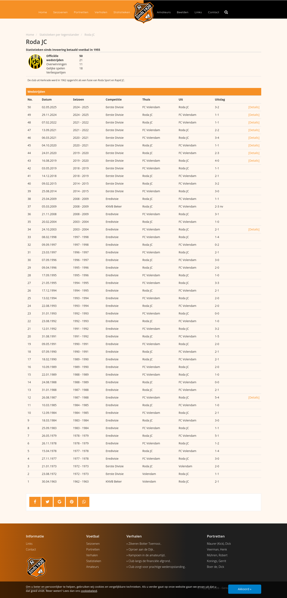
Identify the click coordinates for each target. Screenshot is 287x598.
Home (43, 12)
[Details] (254, 107)
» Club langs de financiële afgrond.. (148, 561)
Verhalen (100, 12)
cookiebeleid (89, 591)
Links (198, 12)
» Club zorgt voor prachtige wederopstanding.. (156, 567)
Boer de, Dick (215, 567)
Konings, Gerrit (216, 561)
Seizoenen (60, 12)
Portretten (81, 12)
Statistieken (121, 12)
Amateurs (164, 12)
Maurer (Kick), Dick (219, 544)
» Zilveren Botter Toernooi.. (144, 544)
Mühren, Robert (217, 555)
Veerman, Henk (217, 549)
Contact (213, 12)
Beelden (182, 12)
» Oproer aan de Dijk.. (140, 549)
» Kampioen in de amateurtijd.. (146, 555)
